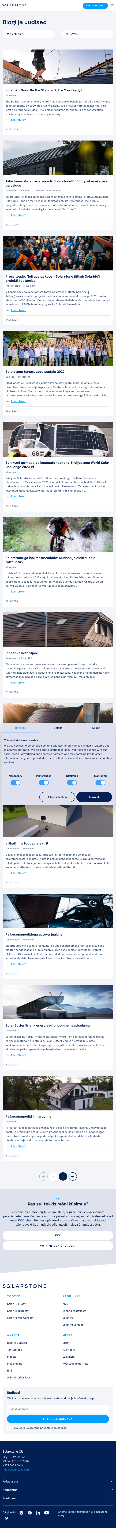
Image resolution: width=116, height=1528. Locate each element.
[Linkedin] (38, 1512)
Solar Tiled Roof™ (18, 1311)
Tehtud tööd (14, 1350)
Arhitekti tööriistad (19, 1377)
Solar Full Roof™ (17, 1304)
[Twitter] (6, 1518)
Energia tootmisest (74, 1311)
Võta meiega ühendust (58, 1245)
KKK (58, 1235)
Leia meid (68, 1356)
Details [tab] (58, 727)
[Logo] (14, 5)
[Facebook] (30, 1512)
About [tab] (96, 727)
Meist (65, 1343)
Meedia (11, 1356)
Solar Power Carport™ (21, 1318)
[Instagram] (21, 1512)
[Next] (73, 1176)
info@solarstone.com (16, 1469)
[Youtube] (46, 1512)
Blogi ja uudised (17, 1343)
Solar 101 (68, 1318)
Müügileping (14, 1363)
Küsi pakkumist (95, 5)
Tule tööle (68, 1350)
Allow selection (57, 797)
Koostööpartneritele (75, 1363)
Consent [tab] (20, 727)
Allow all (94, 797)
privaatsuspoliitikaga (53, 1428)
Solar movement (72, 1325)
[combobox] (29, 34)
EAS (9, 1370)
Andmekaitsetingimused (73, 1512)
